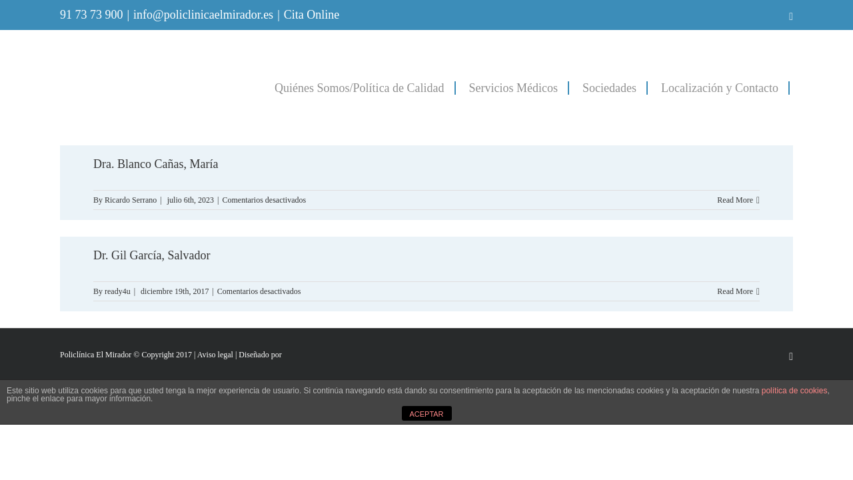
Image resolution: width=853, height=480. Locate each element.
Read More (735, 200)
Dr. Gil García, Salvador (151, 255)
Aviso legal (215, 354)
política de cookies (795, 390)
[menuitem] (316, 87)
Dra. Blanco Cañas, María (155, 164)
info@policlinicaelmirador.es (203, 14)
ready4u (118, 291)
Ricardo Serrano (131, 200)
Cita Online (312, 14)
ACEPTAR (426, 414)
